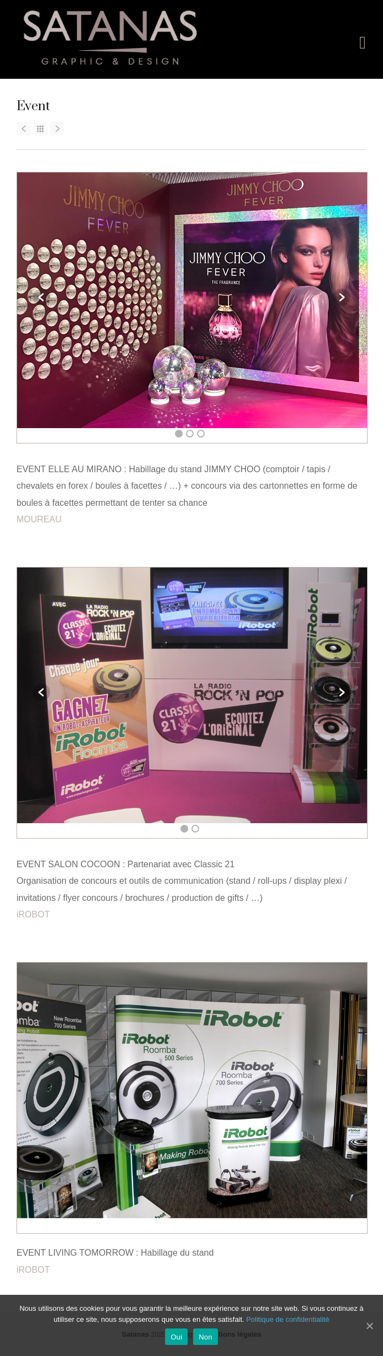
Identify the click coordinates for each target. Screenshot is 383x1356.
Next (341, 296)
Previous (41, 296)
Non (205, 1337)
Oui (176, 1337)
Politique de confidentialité (287, 1319)
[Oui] (369, 1325)
